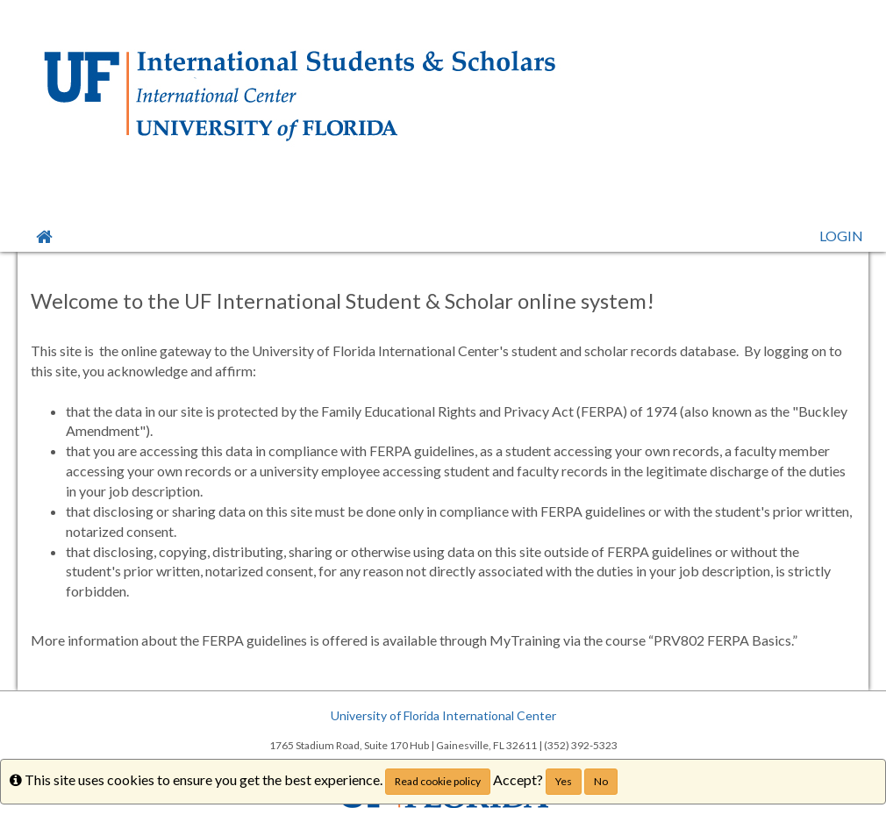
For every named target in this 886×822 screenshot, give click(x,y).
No (601, 781)
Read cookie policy (438, 781)
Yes (563, 781)
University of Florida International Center (443, 715)
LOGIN (841, 235)
